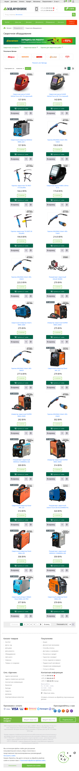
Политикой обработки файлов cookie (32, 760)
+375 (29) (46, 8)
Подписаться (68, 720)
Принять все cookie (34, 765)
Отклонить (12, 765)
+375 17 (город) (49, 681)
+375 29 (48, 675)
